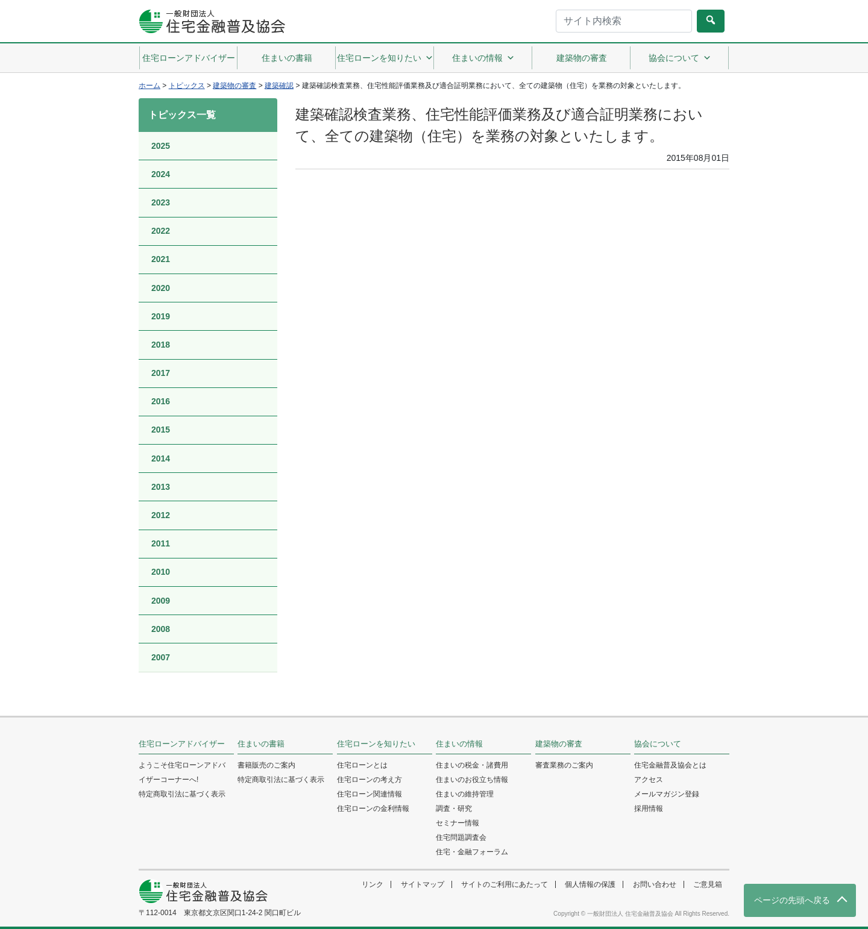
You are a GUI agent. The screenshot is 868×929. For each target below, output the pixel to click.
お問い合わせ (654, 884)
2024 (160, 174)
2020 (160, 288)
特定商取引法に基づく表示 (182, 794)
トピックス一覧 (182, 115)
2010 (160, 572)
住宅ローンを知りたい (385, 57)
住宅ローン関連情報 (369, 794)
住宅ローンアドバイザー (188, 58)
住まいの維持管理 (465, 794)
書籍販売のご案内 (266, 765)
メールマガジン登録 (666, 794)
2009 (160, 600)
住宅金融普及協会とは (670, 765)
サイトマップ (422, 884)
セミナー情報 (457, 823)
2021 (160, 259)
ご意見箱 (707, 884)
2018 (160, 344)
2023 (160, 202)
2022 (160, 231)
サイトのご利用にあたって (504, 884)
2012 (160, 515)
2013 (160, 487)
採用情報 (648, 808)
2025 (160, 146)
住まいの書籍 (287, 58)
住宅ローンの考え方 (369, 779)
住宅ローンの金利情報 (373, 808)
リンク (372, 884)
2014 (160, 458)
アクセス (648, 779)
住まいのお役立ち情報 (472, 779)
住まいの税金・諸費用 (472, 765)
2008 (160, 629)
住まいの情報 (483, 57)
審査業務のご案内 (564, 765)
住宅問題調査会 (461, 837)
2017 (160, 373)
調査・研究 (454, 808)
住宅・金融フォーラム (472, 852)
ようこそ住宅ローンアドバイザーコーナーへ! (182, 772)
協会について (680, 57)
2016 (160, 401)
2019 (160, 316)
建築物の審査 (581, 58)
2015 (160, 429)
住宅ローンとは (362, 765)
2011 (160, 543)
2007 (160, 657)
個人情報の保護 (590, 884)
